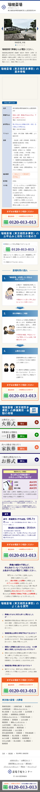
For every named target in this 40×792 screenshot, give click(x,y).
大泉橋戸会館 (18, 706)
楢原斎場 (5, 722)
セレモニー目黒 (17, 711)
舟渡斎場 (19, 733)
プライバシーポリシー (11, 767)
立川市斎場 (28, 711)
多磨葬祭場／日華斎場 (18, 714)
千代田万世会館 (25, 717)
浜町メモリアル (18, 725)
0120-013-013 (21, 120)
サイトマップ (32, 767)
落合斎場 (28, 706)
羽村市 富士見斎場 (8, 727)
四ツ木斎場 (17, 741)
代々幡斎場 (27, 741)
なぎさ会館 (24, 719)
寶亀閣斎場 (5, 735)
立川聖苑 (5, 714)
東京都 (10, 753)
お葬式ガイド (25, 760)
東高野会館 (20, 727)
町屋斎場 (25, 735)
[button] (37, 28)
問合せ (23, 767)
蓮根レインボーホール (18, 722)
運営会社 (29, 763)
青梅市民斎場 (6, 706)
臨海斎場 (5, 743)
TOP (3, 753)
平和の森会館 (29, 733)
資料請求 (34, 410)
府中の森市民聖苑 (7, 733)
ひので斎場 (18, 730)
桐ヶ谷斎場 (5, 711)
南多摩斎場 (25, 738)
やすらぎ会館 (6, 741)
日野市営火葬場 (7, 730)
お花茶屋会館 (6, 709)
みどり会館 (5, 738)
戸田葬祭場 (5, 719)
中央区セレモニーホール (9, 717)
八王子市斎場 (6, 725)
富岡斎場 (15, 719)
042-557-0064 (21, 129)
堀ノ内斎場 (15, 735)
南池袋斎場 (15, 738)
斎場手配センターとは (15, 763)
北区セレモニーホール (20, 709)
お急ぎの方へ (14, 760)
